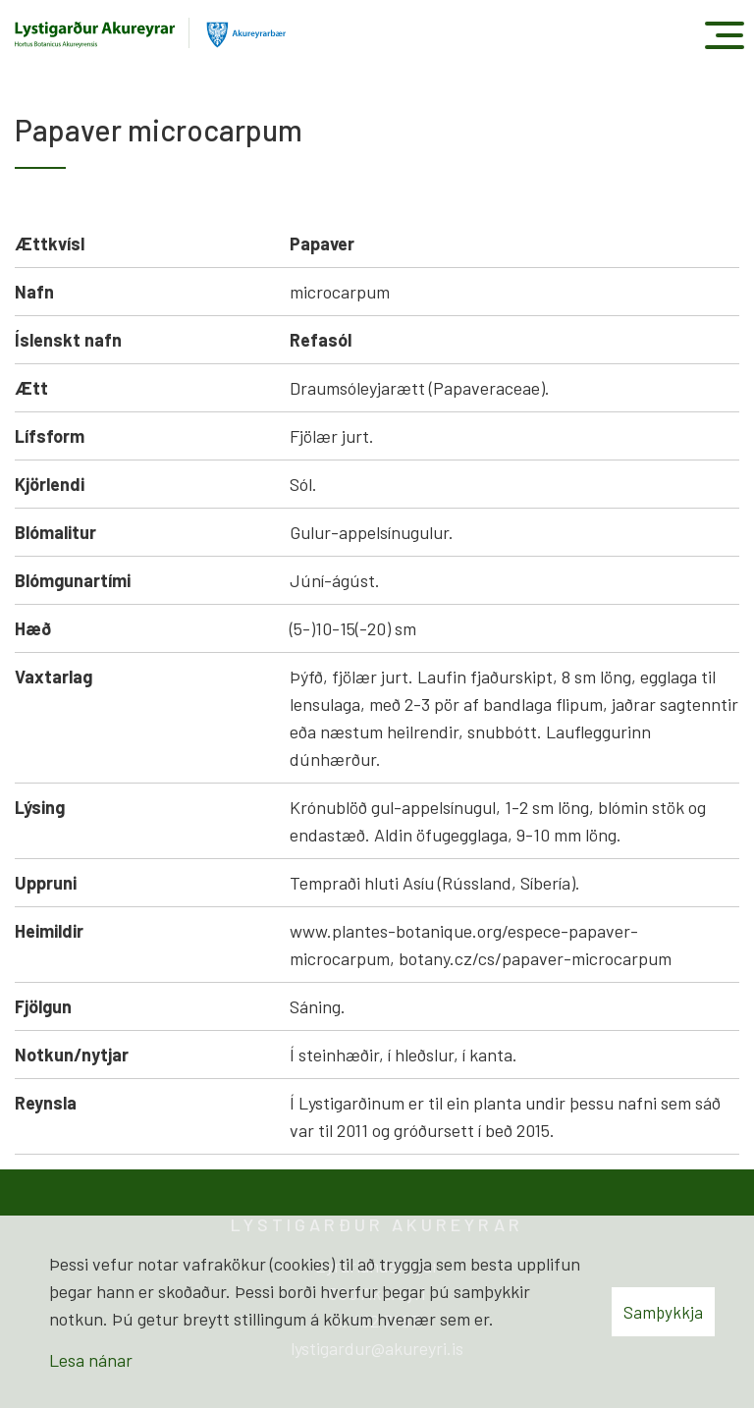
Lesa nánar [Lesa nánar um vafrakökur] (91, 1360)
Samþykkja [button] (663, 1312)
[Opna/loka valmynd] (724, 35)
